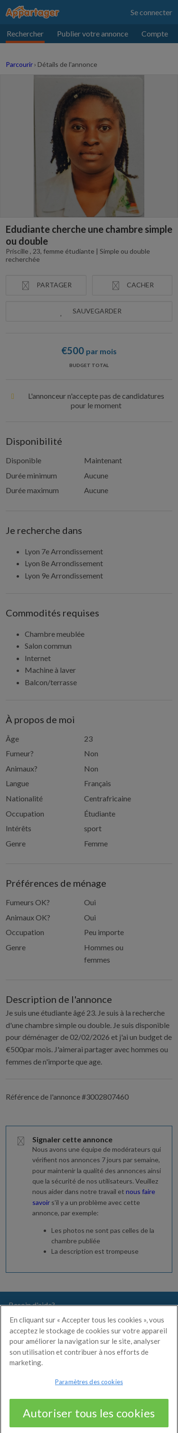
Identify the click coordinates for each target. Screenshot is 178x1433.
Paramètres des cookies (89, 1385)
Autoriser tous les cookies (89, 1416)
